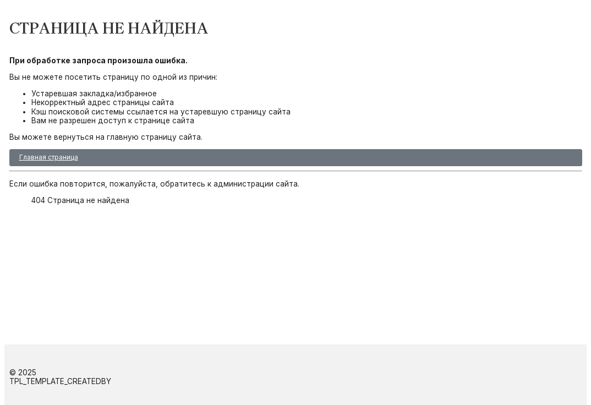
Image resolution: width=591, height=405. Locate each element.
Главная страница (48, 157)
